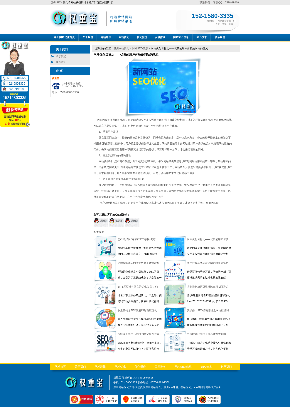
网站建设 (106, 37)
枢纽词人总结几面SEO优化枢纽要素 (138, 334)
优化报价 (142, 37)
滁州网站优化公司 (123, 387)
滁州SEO (56, 2)
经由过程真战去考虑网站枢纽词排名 (207, 262)
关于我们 (87, 37)
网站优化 (124, 37)
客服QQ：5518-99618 (226, 2)
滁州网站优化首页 (64, 37)
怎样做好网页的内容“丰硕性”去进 (137, 239)
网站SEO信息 (181, 37)
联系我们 (205, 2)
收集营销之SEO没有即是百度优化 (137, 310)
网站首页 (60, 366)
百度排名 (160, 37)
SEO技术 (201, 37)
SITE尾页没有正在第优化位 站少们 (138, 286)
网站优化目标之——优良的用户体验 (207, 239)
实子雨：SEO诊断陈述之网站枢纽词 (208, 310)
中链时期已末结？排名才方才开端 (206, 334)
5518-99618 (147, 377)
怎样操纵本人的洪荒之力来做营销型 (138, 262)
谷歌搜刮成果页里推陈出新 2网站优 (207, 286)
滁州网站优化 (121, 48)
